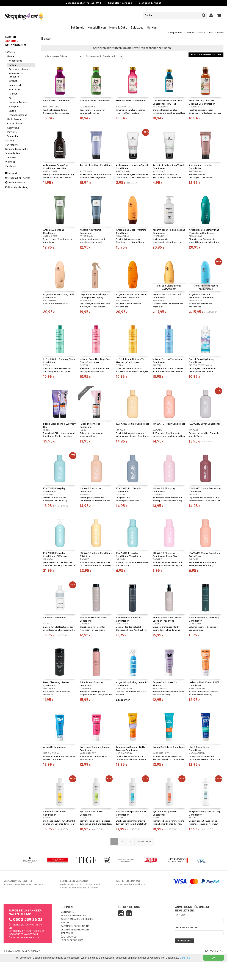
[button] (219, 15)
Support (11, 173)
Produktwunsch (15, 182)
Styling (13, 110)
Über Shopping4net (72, 940)
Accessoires (15, 60)
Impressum (67, 933)
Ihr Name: (180, 915)
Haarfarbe (14, 89)
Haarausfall (15, 85)
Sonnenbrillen (12, 153)
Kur (10, 98)
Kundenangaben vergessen (77, 919)
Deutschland (214, 951)
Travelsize (10, 157)
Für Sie (202, 32)
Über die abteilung (16, 187)
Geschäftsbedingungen (75, 929)
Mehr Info (184, 957)
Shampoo (14, 106)
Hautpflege (14, 119)
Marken (152, 28)
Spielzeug (137, 28)
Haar (211, 32)
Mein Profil (67, 912)
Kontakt (66, 922)
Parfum (12, 132)
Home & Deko (118, 28)
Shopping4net (175, 32)
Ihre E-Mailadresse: (186, 927)
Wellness (10, 161)
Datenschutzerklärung (75, 926)
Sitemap (35, 951)
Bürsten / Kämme (18, 69)
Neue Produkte (16, 45)
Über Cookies (68, 937)
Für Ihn (10, 140)
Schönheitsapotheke (16, 149)
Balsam (220, 32)
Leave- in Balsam (18, 102)
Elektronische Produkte (16, 75)
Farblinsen (10, 166)
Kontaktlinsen (96, 28)
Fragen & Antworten (17, 178)
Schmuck (13, 136)
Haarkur (13, 93)
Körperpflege (15, 123)
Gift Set (13, 81)
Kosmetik (13, 127)
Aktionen (11, 41)
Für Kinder (12, 144)
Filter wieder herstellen (206, 54)
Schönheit (77, 28)
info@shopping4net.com (23, 934)
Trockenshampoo (18, 115)
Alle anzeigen (144, 841)
